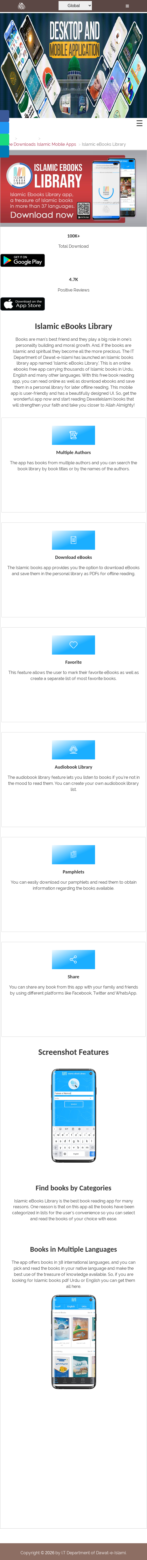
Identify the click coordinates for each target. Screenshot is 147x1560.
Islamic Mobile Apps (56, 144)
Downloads (25, 144)
